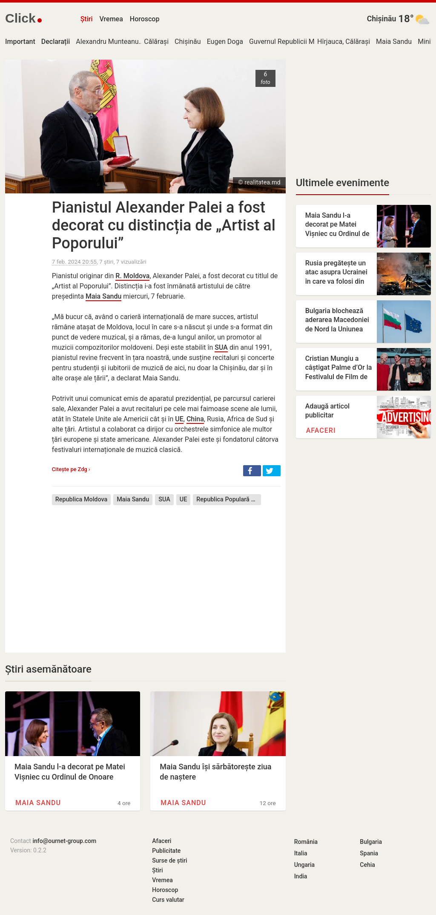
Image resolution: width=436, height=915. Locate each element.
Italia (300, 853)
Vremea (111, 19)
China (195, 419)
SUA (221, 347)
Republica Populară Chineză (228, 499)
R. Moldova (132, 276)
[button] (252, 470)
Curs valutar (168, 899)
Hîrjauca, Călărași (343, 41)
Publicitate (166, 850)
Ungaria (304, 864)
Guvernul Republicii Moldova (292, 41)
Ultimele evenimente (342, 183)
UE (179, 419)
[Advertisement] (166, 572)
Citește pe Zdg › (71, 469)
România (306, 841)
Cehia (367, 864)
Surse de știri (169, 860)
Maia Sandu (394, 41)
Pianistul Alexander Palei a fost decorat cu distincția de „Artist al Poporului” (163, 225)
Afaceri (321, 430)
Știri (86, 19)
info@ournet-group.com (64, 840)
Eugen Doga (225, 41)
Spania (369, 853)
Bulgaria (371, 841)
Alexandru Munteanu (107, 41)
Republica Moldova (81, 499)
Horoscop (145, 19)
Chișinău (381, 18)
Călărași (156, 41)
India (300, 876)
